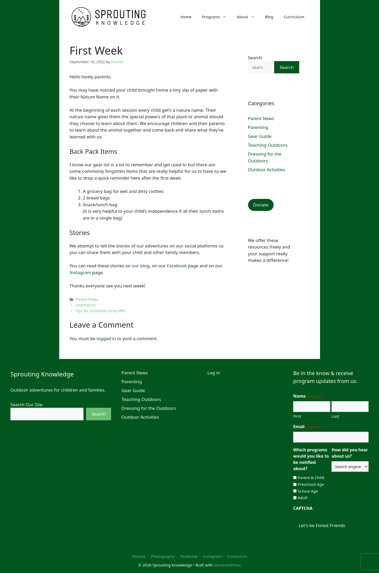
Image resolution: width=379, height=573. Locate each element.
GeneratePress (227, 565)
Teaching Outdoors (268, 145)
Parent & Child (311, 477)
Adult (302, 497)
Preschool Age (311, 484)
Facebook (177, 266)
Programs (217, 17)
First (297, 416)
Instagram (80, 272)
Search (255, 58)
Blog (269, 16)
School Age (308, 491)
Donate (260, 205)
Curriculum (294, 16)
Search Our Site (26, 404)
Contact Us (237, 556)
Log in (213, 373)
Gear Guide (260, 136)
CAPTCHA (302, 508)
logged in (106, 338)
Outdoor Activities (266, 170)
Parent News (87, 299)
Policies (139, 556)
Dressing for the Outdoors (149, 408)
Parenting (258, 127)
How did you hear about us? (350, 453)
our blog (141, 266)
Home (186, 16)
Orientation (86, 305)
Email (307, 427)
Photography (163, 556)
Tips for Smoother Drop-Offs (101, 310)
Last (335, 416)
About (248, 17)
